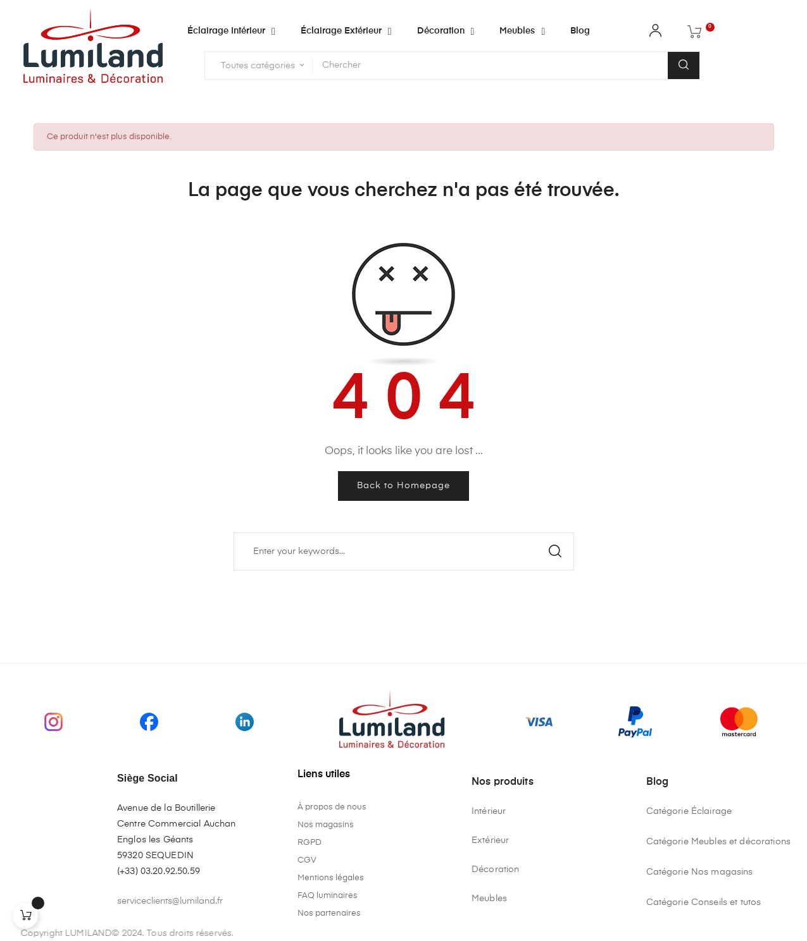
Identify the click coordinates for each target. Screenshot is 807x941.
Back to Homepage (403, 485)
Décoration (495, 869)
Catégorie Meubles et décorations (718, 841)
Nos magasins (325, 825)
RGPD (309, 843)
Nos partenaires (329, 913)
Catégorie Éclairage (689, 811)
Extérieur (490, 840)
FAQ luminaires (327, 896)
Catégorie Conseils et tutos (703, 902)
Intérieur (489, 811)
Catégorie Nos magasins (699, 872)
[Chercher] (404, 551)
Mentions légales (330, 878)
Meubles (489, 898)
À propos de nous (331, 807)
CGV (306, 860)
